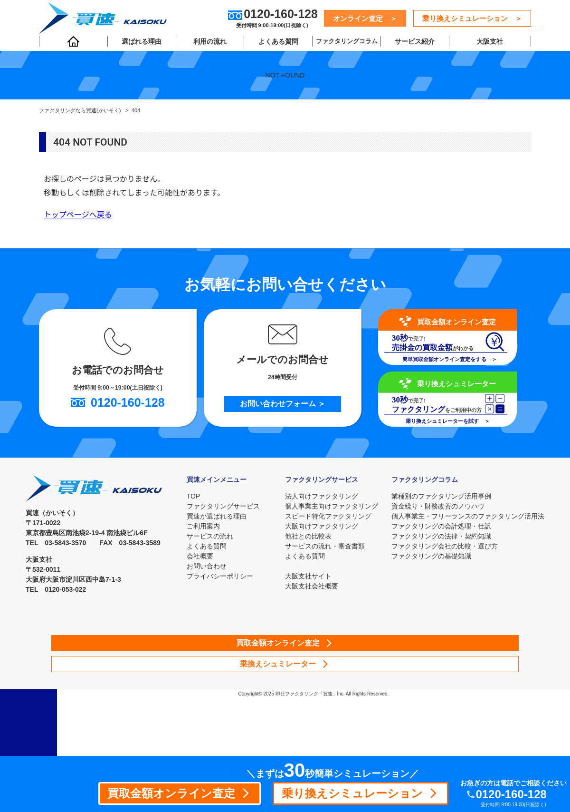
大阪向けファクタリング (321, 526)
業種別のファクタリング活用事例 (441, 496)
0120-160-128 (515, 794)
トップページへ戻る (78, 214)
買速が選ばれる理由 (215, 516)
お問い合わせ (205, 566)
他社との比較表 (308, 536)
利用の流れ (208, 43)
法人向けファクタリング (321, 496)
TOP (192, 496)
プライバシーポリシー (218, 576)
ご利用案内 (201, 526)
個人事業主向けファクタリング (331, 506)
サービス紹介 (412, 43)
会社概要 (198, 556)
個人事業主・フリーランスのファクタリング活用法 (467, 516)
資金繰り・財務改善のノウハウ (437, 506)
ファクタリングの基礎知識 (431, 556)
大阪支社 (488, 43)
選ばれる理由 (141, 43)
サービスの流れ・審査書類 (325, 546)
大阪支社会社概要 (311, 586)
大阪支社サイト (308, 576)
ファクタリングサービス (221, 506)
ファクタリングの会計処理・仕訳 (441, 526)
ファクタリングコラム (344, 43)
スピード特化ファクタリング (328, 516)
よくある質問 (276, 43)
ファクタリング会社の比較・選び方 (444, 546)
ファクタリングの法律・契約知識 (441, 536)
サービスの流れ (208, 536)
